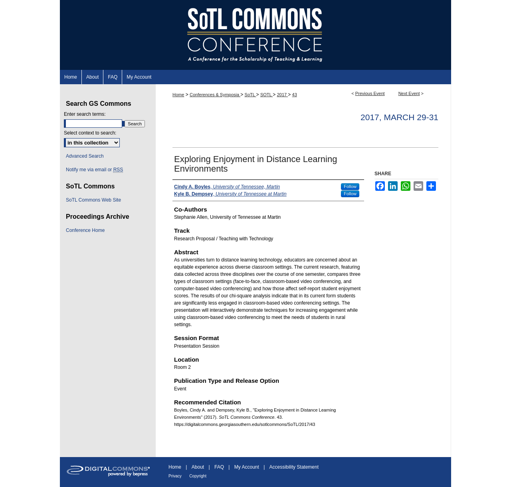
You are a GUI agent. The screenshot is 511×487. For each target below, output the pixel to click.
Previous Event (370, 93)
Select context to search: (90, 133)
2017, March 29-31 (399, 117)
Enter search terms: (85, 114)
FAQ (219, 467)
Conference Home (85, 230)
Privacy (175, 476)
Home (178, 94)
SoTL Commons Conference (255, 35)
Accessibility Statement (294, 467)
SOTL (266, 94)
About (198, 467)
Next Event (409, 93)
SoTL (250, 94)
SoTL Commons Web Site (93, 200)
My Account (246, 467)
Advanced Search (85, 156)
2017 (282, 94)
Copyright (197, 476)
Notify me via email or (94, 169)
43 (294, 94)
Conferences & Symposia (215, 94)
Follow (350, 186)
